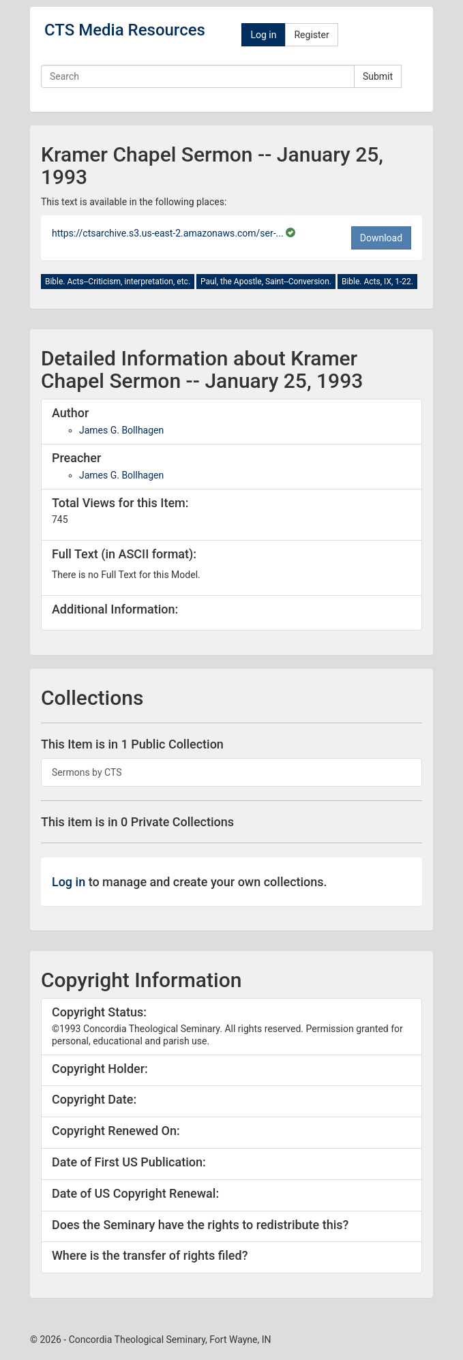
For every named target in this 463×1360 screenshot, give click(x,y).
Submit (378, 76)
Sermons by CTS (87, 772)
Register (311, 34)
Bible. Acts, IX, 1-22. (377, 281)
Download (381, 237)
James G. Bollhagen (121, 430)
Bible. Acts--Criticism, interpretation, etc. (117, 281)
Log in (263, 34)
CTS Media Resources (124, 30)
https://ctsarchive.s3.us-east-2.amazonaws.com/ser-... (169, 233)
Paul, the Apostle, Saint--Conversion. (265, 281)
